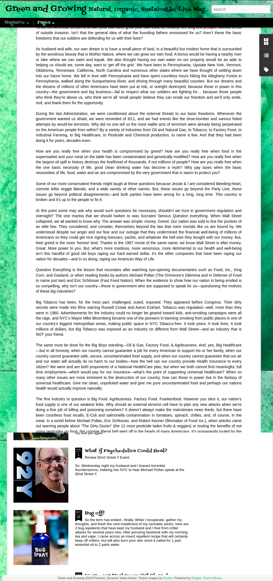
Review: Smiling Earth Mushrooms (127, 326)
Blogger (196, 578)
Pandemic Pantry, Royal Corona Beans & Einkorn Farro (45, 227)
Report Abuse (212, 578)
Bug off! (95, 513)
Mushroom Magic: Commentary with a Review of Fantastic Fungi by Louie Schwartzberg (131, 395)
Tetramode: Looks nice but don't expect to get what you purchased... (107, 230)
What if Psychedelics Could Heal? (126, 451)
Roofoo (168, 578)
